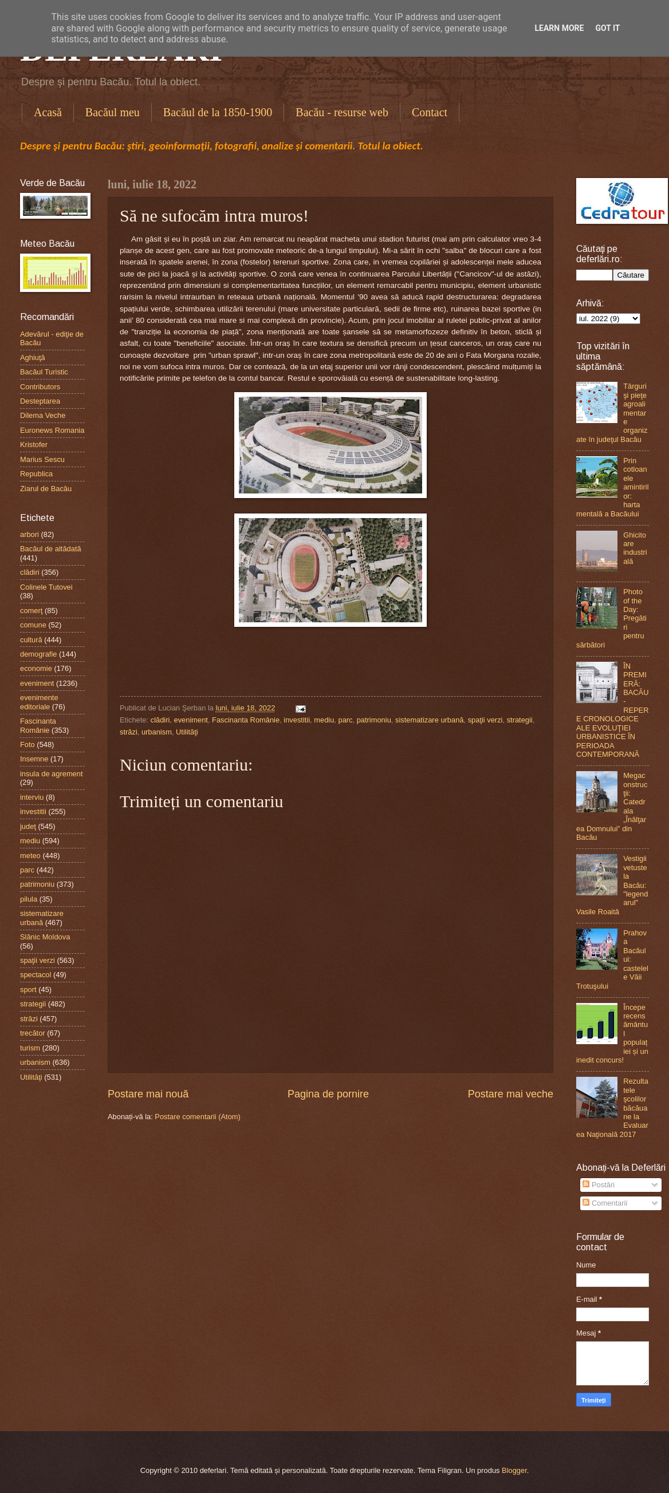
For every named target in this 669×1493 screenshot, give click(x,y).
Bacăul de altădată (50, 548)
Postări (599, 1184)
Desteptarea (40, 401)
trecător (32, 1033)
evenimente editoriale (39, 701)
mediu (324, 720)
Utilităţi (187, 732)
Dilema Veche (42, 415)
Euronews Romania (52, 430)
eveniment (190, 720)
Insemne (34, 759)
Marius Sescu (42, 459)
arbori (29, 534)
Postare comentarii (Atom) (198, 1116)
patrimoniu (374, 720)
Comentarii (605, 1203)
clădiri (160, 720)
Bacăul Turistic (44, 372)
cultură (31, 639)
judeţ (28, 826)
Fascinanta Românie (246, 720)
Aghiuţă (32, 357)
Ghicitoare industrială (635, 548)
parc (345, 720)
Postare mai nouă (148, 1094)
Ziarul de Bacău (46, 488)
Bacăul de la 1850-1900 (218, 112)
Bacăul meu (112, 112)
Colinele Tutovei (46, 587)
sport (28, 989)
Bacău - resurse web (342, 112)
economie (36, 668)
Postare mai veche (510, 1094)
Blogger (514, 1470)
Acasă (48, 112)
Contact (429, 112)
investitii (297, 720)
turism (30, 1048)
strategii (520, 720)
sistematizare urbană (429, 720)
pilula (28, 899)
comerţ (31, 610)
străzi (128, 732)
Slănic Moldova (45, 937)
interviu (32, 797)
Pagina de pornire (328, 1094)
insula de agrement (51, 773)
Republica (36, 473)
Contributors (40, 386)
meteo (30, 855)
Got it (607, 28)
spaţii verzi (485, 720)
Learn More (559, 28)
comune (33, 625)
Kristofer (34, 444)
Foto (27, 744)
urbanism (156, 732)
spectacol (35, 974)
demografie (38, 654)
